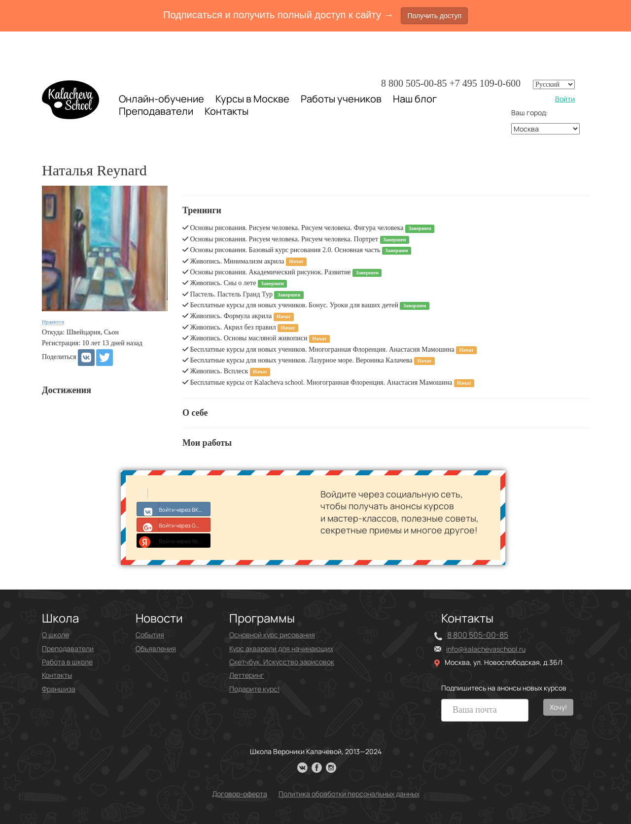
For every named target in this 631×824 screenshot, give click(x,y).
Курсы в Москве (252, 99)
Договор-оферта (239, 793)
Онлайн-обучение (161, 98)
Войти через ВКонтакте (173, 509)
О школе (55, 634)
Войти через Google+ (173, 524)
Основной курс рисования (272, 634)
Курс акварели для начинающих (281, 648)
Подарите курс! (254, 688)
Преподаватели (156, 111)
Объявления (156, 648)
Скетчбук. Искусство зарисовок (281, 661)
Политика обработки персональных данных (349, 793)
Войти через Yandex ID (173, 540)
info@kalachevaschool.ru (486, 649)
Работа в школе (67, 661)
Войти (565, 98)
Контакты (226, 111)
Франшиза (58, 688)
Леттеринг (246, 675)
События (150, 634)
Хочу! (558, 707)
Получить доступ (434, 16)
